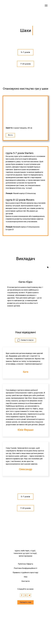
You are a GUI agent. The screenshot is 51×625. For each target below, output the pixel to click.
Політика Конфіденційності (25, 568)
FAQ (25, 577)
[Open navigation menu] (46, 5)
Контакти (26, 581)
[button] (26, 52)
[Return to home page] (12, 5)
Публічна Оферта (25, 564)
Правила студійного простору (25, 572)
